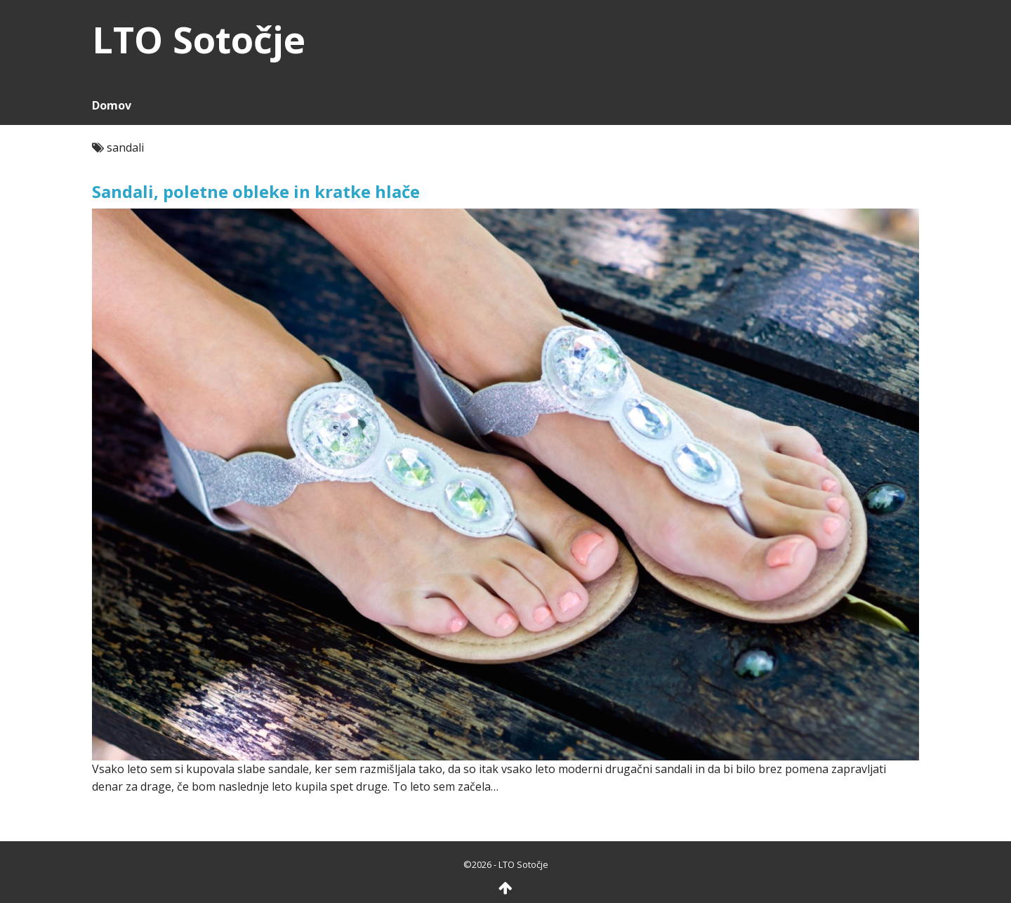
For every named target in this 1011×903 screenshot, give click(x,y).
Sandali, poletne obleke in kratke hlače (256, 191)
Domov (111, 105)
